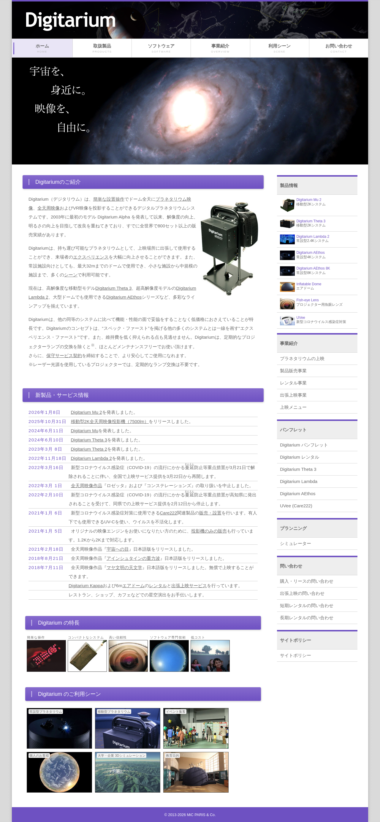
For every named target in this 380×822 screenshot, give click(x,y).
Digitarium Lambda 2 (91, 458)
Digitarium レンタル (299, 457)
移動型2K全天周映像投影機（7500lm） (110, 421)
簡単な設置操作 (108, 199)
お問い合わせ (338, 48)
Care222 (168, 512)
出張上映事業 (293, 394)
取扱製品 (102, 48)
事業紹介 (220, 48)
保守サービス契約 (64, 355)
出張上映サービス (189, 585)
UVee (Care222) (296, 505)
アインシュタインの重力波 (133, 558)
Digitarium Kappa (86, 585)
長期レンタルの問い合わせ (306, 617)
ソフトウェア (161, 48)
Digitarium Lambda (298, 481)
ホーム (42, 48)
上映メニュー (293, 407)
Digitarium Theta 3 (113, 288)
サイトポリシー (295, 655)
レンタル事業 (293, 382)
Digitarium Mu (85, 430)
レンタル (158, 585)
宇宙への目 (118, 549)
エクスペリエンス (91, 256)
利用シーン (279, 48)
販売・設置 (210, 512)
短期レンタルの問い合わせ (306, 605)
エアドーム (133, 585)
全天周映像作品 (86, 485)
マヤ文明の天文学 (124, 567)
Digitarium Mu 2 (86, 412)
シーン (70, 274)
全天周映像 (48, 207)
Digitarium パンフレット (304, 444)
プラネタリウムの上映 (302, 358)
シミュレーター (295, 543)
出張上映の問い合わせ (302, 593)
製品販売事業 (293, 370)
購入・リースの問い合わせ (306, 581)
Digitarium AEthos (124, 297)
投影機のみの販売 (209, 530)
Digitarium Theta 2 (89, 449)
